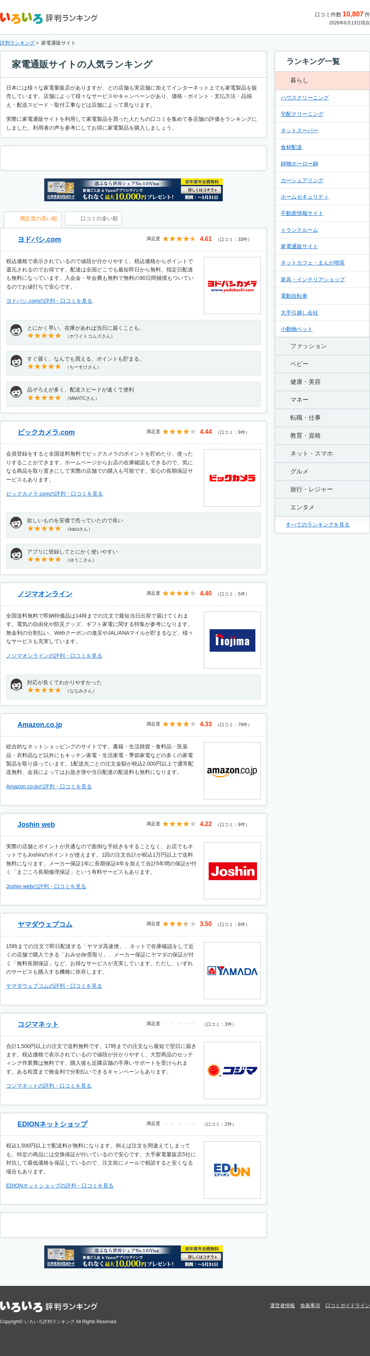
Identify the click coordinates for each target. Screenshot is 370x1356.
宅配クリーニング (302, 114)
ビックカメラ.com (46, 432)
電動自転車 (294, 296)
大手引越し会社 (299, 313)
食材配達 (291, 147)
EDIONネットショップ (52, 1124)
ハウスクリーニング (305, 98)
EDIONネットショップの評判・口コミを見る (60, 1186)
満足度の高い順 (38, 218)
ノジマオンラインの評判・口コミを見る (54, 656)
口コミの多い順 (99, 218)
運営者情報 (282, 1305)
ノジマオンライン (45, 594)
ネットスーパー (299, 130)
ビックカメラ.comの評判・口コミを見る (54, 494)
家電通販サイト (299, 246)
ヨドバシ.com (39, 239)
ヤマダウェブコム (45, 924)
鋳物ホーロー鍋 (299, 163)
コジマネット (38, 1024)
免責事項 (310, 1305)
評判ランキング (17, 43)
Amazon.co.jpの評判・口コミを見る (49, 786)
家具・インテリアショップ (313, 279)
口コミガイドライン (347, 1305)
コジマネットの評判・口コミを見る (49, 1086)
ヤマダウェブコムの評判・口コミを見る (54, 986)
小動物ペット (297, 329)
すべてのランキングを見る (318, 525)
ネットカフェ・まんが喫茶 (313, 263)
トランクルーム (299, 230)
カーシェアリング (302, 180)
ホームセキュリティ (305, 197)
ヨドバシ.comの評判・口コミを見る (49, 301)
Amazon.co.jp (40, 725)
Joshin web (36, 824)
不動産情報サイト (302, 213)
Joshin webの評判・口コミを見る (46, 886)
